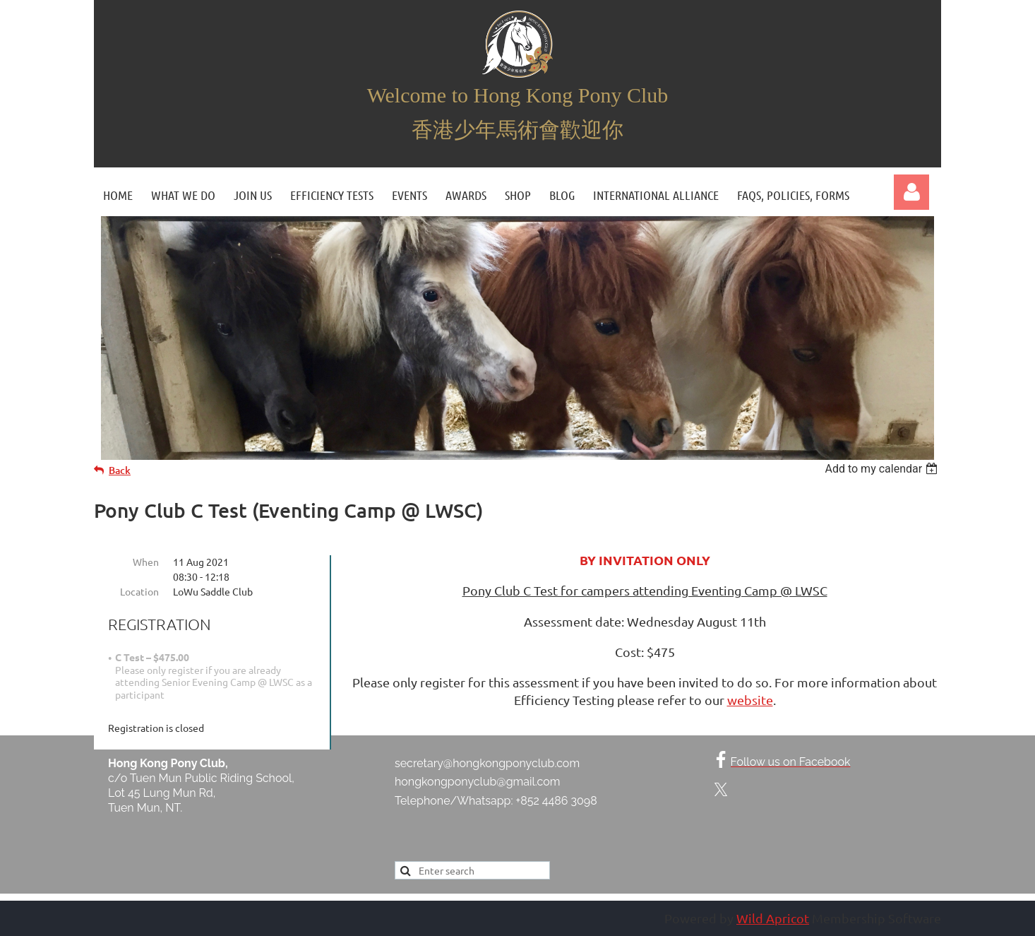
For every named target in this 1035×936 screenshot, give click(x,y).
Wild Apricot (772, 918)
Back (120, 470)
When (146, 561)
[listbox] (883, 469)
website (750, 699)
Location (139, 591)
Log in (911, 192)
